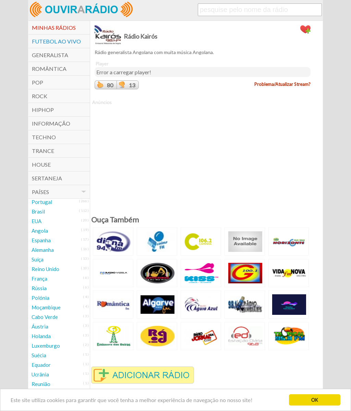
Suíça (38, 259)
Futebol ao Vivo (56, 41)
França (39, 278)
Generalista (50, 55)
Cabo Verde (45, 317)
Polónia (40, 298)
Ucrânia (40, 374)
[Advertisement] (202, 154)
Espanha (41, 240)
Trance (43, 150)
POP (37, 82)
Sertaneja (47, 178)
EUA (36, 221)
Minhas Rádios (54, 27)
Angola (40, 231)
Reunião (41, 384)
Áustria (40, 326)
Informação (51, 123)
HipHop (43, 109)
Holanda (41, 336)
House (41, 164)
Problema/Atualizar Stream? (282, 84)
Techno (44, 137)
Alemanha (43, 250)
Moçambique (46, 307)
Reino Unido (45, 269)
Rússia (39, 288)
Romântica (49, 68)
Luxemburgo (46, 346)
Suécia (39, 355)
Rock (39, 96)
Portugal (42, 202)
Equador (41, 365)
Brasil (38, 211)
